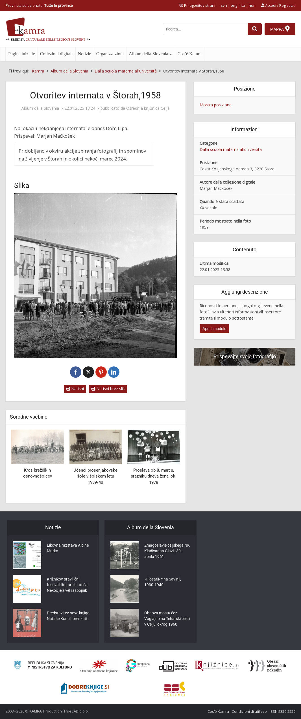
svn (224, 5)
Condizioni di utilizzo (249, 711)
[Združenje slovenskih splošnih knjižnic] (217, 666)
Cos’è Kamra (190, 53)
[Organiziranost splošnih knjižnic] (99, 666)
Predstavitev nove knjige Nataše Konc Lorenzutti (68, 616)
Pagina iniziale (21, 53)
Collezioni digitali (56, 53)
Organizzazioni (110, 53)
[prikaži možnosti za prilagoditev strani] (197, 5)
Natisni (75, 388)
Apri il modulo (214, 328)
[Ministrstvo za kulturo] (42, 666)
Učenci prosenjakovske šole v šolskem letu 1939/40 (95, 476)
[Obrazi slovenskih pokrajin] (267, 666)
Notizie (84, 53)
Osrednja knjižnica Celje (148, 108)
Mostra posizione (216, 104)
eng (234, 5)
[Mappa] (280, 29)
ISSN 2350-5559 (282, 711)
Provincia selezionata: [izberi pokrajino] (39, 5)
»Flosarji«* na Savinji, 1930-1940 (162, 582)
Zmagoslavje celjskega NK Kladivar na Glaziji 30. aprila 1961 (167, 551)
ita (243, 5)
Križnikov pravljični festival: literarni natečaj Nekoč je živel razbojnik (67, 585)
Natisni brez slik (108, 388)
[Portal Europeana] (138, 666)
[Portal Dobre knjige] (85, 688)
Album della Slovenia (148, 53)
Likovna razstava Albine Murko (68, 548)
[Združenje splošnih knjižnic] (174, 688)
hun (252, 5)
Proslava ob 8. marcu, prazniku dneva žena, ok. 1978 (153, 476)
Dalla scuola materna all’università (231, 149)
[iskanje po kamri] (205, 29)
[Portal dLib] (173, 666)
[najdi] (255, 29)
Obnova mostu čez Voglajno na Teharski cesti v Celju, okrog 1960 (167, 618)
